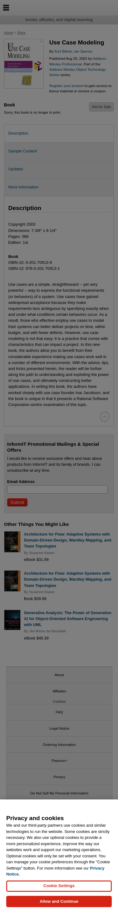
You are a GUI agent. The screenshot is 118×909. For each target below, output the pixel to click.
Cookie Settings (59, 891)
